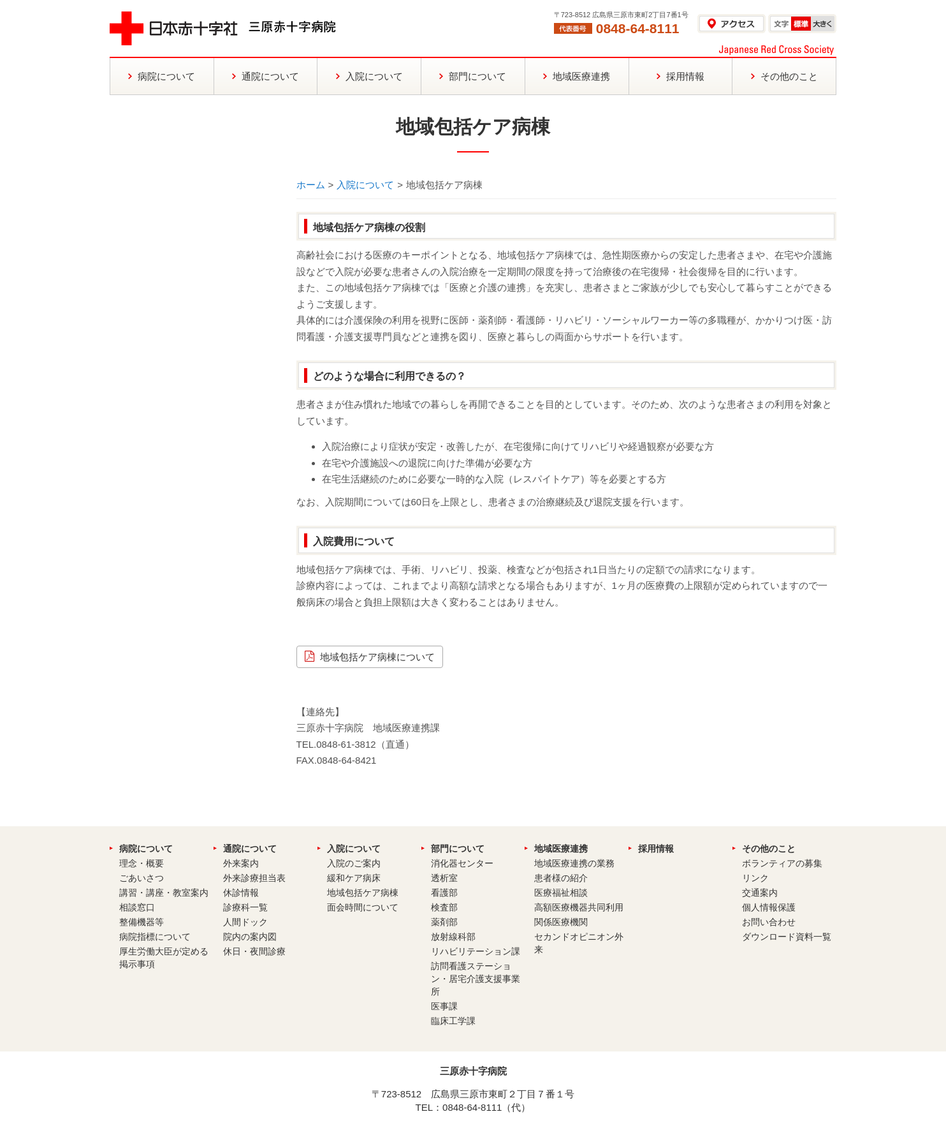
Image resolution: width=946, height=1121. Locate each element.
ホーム (310, 184)
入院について (365, 184)
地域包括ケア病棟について (377, 656)
